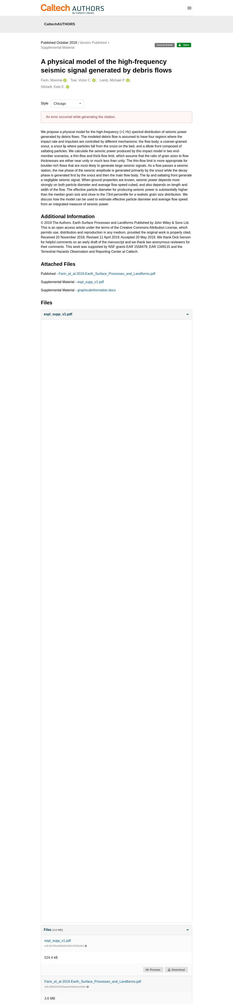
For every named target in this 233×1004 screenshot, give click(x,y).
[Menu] (189, 8)
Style (44, 103)
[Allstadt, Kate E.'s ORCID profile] (67, 87)
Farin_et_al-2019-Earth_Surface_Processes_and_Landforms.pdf (107, 274)
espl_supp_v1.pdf (90, 282)
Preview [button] (153, 969)
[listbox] (67, 103)
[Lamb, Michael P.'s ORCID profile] (127, 80)
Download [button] (176, 969)
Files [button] (116, 929)
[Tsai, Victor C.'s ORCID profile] (93, 80)
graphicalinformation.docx (96, 290)
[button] (116, 314)
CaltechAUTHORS (59, 24)
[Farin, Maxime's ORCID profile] (64, 80)
